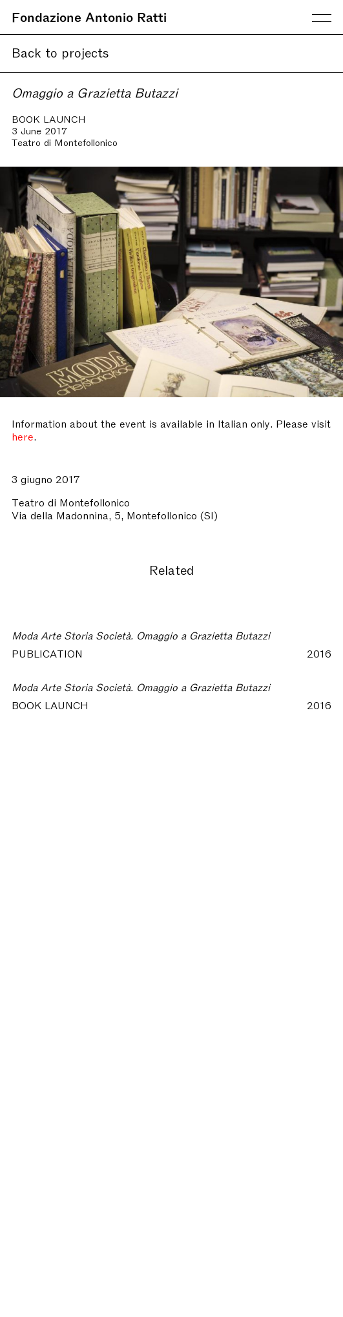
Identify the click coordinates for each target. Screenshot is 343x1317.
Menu (321, 18)
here (23, 436)
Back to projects (60, 51)
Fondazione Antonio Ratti (89, 16)
